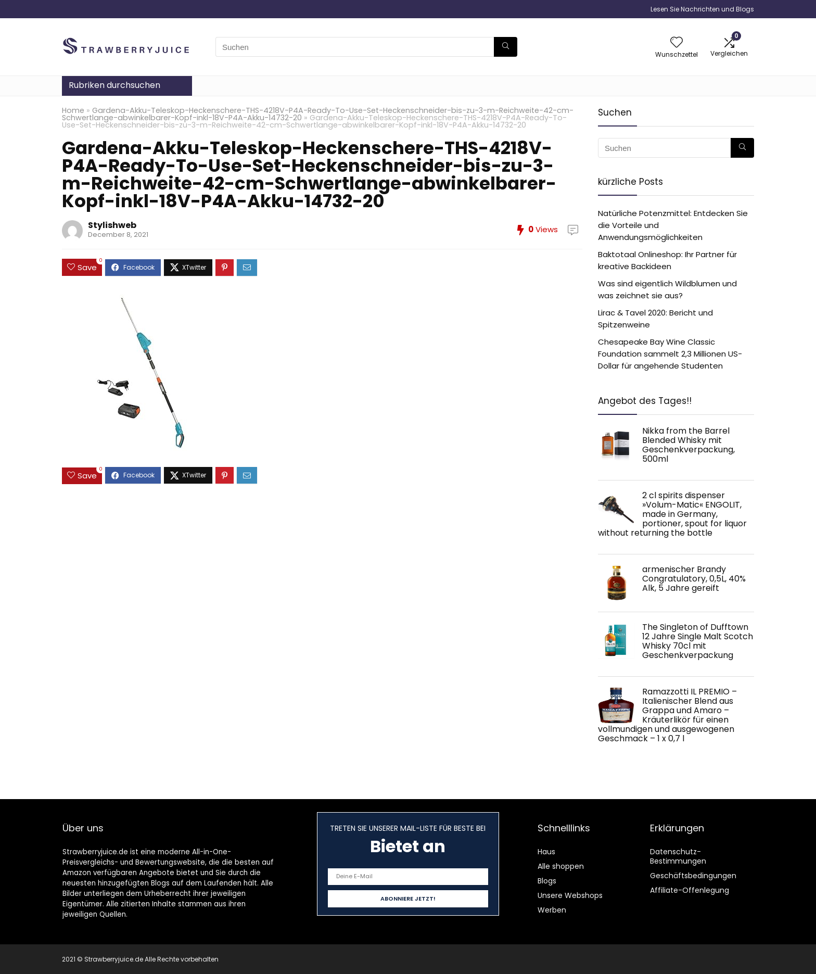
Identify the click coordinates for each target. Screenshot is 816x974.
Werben (552, 910)
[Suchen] (505, 47)
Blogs (547, 881)
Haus (546, 851)
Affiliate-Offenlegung (689, 890)
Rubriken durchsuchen (114, 85)
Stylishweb (112, 225)
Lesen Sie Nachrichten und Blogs (702, 9)
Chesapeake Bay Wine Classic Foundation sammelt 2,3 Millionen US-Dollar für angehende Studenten (670, 353)
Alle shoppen (561, 866)
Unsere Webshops (570, 895)
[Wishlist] (676, 43)
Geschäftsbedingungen (693, 875)
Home (73, 110)
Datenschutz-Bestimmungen (678, 856)
